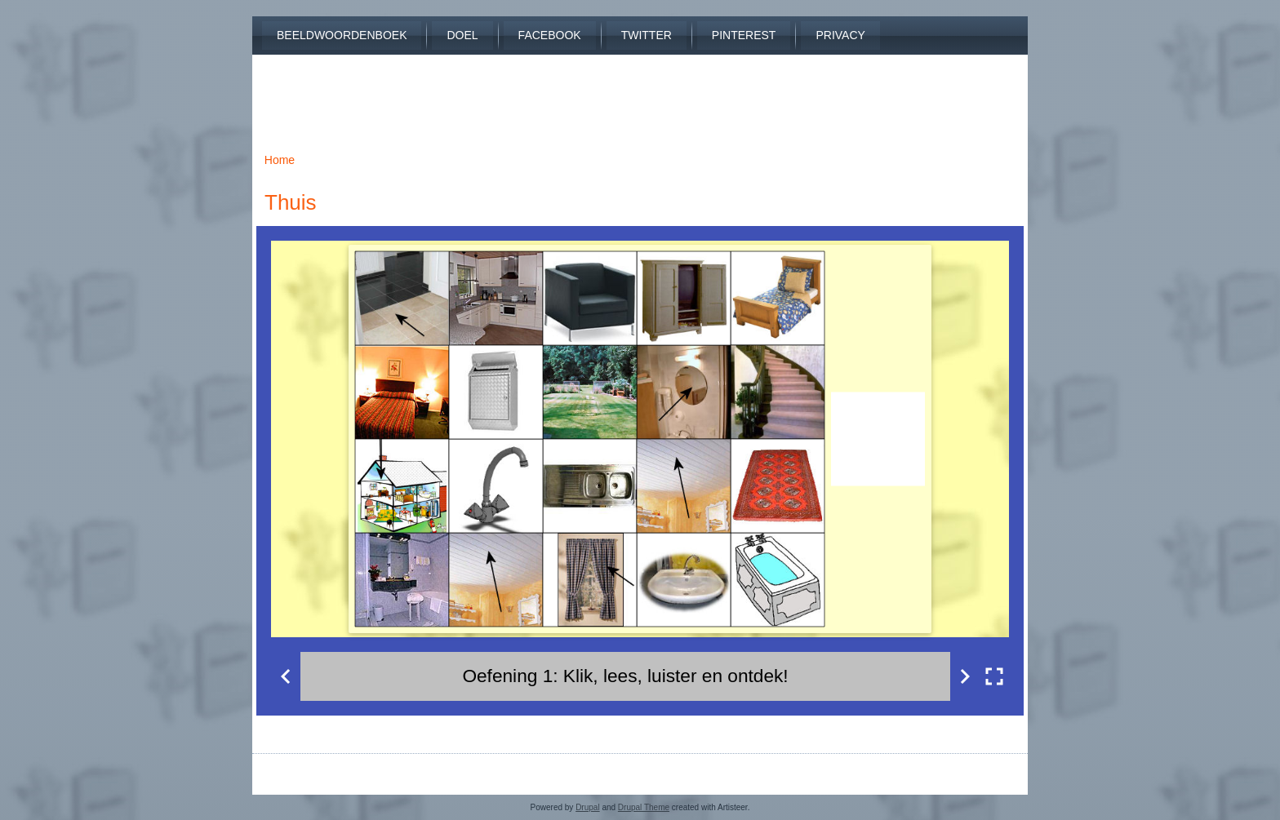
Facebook (549, 35)
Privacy (840, 35)
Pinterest (744, 35)
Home (279, 159)
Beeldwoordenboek (342, 35)
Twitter (646, 35)
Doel (462, 35)
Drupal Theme (643, 807)
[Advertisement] (640, 91)
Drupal (587, 807)
